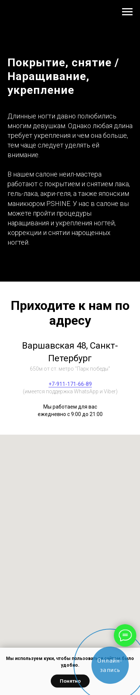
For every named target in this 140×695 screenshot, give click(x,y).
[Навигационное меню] (127, 12)
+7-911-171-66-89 (70, 384)
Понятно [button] (70, 681)
